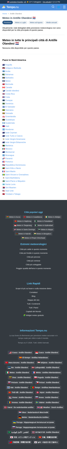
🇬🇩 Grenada (7, 113)
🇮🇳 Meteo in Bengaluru (42, 234)
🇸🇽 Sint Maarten (9, 188)
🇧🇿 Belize (6, 81)
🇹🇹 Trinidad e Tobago (11, 194)
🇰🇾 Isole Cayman (9, 133)
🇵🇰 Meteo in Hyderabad (44, 225)
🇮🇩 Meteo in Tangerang (23, 225)
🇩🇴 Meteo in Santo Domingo (24, 229)
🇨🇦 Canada (7, 87)
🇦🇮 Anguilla (7, 65)
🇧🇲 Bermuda (7, 84)
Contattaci (33, 292)
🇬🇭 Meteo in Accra (13, 217)
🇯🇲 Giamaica (7, 110)
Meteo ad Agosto (36, 22)
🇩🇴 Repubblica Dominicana (13, 165)
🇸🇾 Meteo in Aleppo (45, 229)
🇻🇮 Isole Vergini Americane (13, 139)
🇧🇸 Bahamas (7, 74)
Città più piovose (33, 257)
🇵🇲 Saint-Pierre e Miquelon (13, 181)
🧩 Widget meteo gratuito (33, 315)
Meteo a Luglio (20, 22)
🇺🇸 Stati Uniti (7, 191)
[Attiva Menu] (64, 7)
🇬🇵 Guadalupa (8, 120)
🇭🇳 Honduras (8, 129)
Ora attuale (47, 2)
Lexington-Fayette (16, 2)
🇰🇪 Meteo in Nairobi (23, 234)
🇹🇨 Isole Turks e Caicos (12, 136)
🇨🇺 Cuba (6, 97)
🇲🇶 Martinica (7, 146)
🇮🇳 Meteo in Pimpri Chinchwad (33, 238)
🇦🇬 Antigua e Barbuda (11, 68)
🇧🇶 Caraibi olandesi (10, 91)
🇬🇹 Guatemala (8, 123)
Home (4, 14)
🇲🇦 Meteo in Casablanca (33, 217)
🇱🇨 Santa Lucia (8, 184)
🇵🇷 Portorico (7, 162)
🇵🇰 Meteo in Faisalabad (43, 221)
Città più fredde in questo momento (33, 253)
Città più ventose (33, 261)
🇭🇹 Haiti (5, 126)
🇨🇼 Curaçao (7, 100)
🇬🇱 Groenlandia (9, 116)
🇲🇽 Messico (7, 149)
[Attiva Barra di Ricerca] (53, 7)
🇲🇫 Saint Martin (9, 171)
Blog (33, 296)
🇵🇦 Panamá (7, 158)
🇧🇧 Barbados (7, 78)
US (25, 2)
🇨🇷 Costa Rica (8, 94)
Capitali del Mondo (33, 311)
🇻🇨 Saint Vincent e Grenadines (15, 175)
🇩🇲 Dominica (7, 104)
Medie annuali (51, 22)
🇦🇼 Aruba (6, 71)
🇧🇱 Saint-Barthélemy (11, 178)
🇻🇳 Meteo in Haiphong (23, 221)
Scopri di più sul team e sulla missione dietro (33, 288)
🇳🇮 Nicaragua (8, 155)
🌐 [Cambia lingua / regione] (58, 7)
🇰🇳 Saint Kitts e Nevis (11, 168)
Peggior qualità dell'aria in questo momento (33, 268)
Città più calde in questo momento (33, 249)
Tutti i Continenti (33, 304)
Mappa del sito (33, 300)
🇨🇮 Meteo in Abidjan (52, 217)
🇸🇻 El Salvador (8, 107)
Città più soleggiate (33, 265)
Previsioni (7, 22)
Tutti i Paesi (33, 308)
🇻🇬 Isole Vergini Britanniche (14, 142)
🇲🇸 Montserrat (8, 152)
